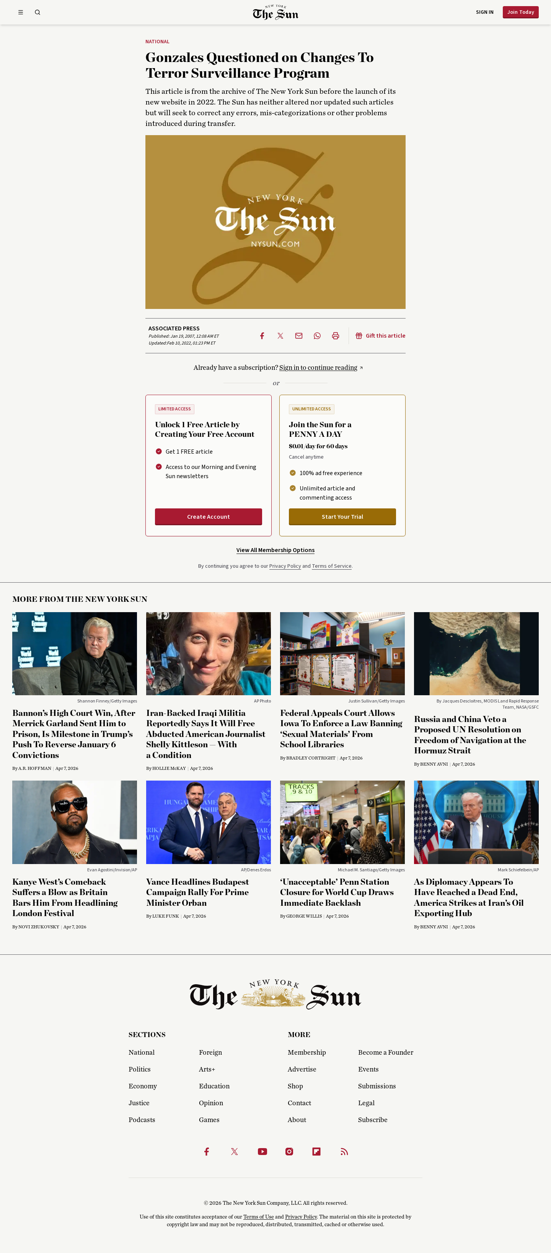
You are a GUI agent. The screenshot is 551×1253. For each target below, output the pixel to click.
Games (209, 1120)
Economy (143, 1086)
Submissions (377, 1086)
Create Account (208, 517)
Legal (366, 1103)
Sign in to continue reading (318, 367)
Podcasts (142, 1120)
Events (368, 1069)
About (297, 1120)
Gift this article (380, 336)
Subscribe (373, 1120)
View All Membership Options (275, 550)
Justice (139, 1103)
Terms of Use (258, 1217)
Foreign (210, 1052)
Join (520, 12)
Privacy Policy (285, 566)
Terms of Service (332, 566)
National (157, 42)
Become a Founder (385, 1052)
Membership (307, 1052)
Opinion (211, 1103)
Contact (299, 1103)
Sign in (485, 12)
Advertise (302, 1069)
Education (214, 1086)
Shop (295, 1086)
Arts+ (207, 1069)
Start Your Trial (342, 517)
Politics (140, 1069)
